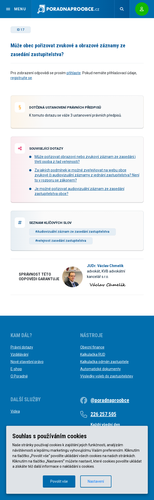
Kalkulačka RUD (92, 354)
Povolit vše (59, 481)
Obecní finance (92, 347)
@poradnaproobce (110, 400)
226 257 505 (103, 414)
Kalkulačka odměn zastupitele (104, 362)
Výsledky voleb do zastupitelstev (106, 376)
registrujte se (21, 78)
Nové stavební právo (27, 362)
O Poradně (19, 376)
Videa (15, 411)
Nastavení (96, 481)
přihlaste (74, 73)
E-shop (16, 369)
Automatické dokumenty (100, 369)
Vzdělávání (19, 354)
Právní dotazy (22, 347)
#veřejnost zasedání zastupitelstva (60, 241)
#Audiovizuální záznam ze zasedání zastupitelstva (72, 231)
